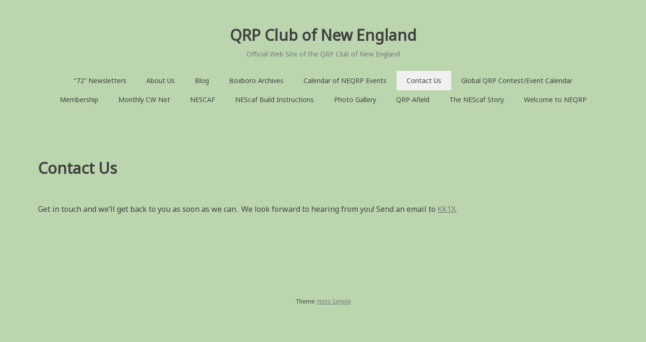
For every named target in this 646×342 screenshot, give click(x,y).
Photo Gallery (355, 99)
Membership (79, 99)
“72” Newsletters (100, 80)
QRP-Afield (412, 99)
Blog (202, 80)
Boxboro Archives (256, 80)
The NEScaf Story (476, 99)
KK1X (446, 209)
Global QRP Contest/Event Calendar (516, 80)
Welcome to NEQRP (555, 99)
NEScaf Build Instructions (274, 99)
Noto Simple (334, 301)
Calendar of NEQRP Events (345, 80)
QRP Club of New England (323, 35)
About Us (160, 80)
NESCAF (202, 99)
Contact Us (424, 80)
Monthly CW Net (144, 99)
